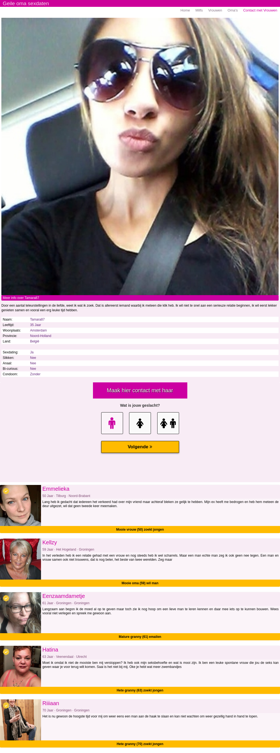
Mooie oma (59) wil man (140, 583)
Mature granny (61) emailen (140, 637)
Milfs (199, 10)
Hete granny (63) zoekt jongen (140, 690)
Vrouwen (215, 10)
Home (185, 10)
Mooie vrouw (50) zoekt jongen (140, 529)
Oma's (233, 10)
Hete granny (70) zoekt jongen (140, 744)
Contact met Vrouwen (260, 10)
